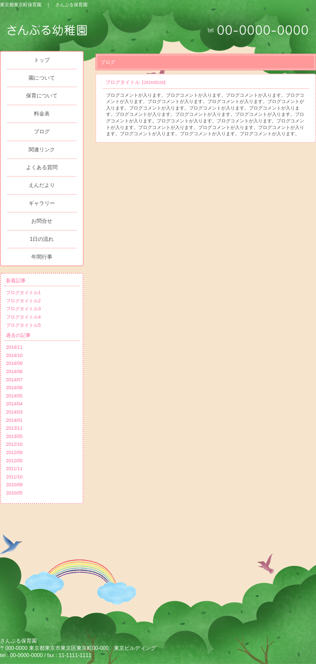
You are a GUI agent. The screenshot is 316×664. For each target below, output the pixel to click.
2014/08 (14, 371)
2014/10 (14, 355)
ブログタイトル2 (23, 300)
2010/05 (14, 493)
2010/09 (14, 484)
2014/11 (14, 347)
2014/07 (14, 379)
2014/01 (14, 420)
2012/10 (14, 444)
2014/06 (14, 387)
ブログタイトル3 (23, 308)
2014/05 (14, 395)
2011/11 (14, 468)
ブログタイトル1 (23, 292)
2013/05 (14, 436)
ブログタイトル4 (23, 316)
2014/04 (14, 403)
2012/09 (14, 452)
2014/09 (14, 363)
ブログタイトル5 (23, 325)
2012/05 (14, 460)
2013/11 (14, 428)
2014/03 (14, 412)
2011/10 (14, 476)
